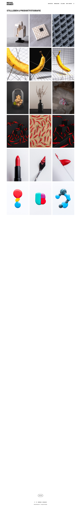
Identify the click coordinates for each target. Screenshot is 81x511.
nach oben (40, 495)
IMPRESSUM (40, 502)
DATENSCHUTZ (44, 502)
